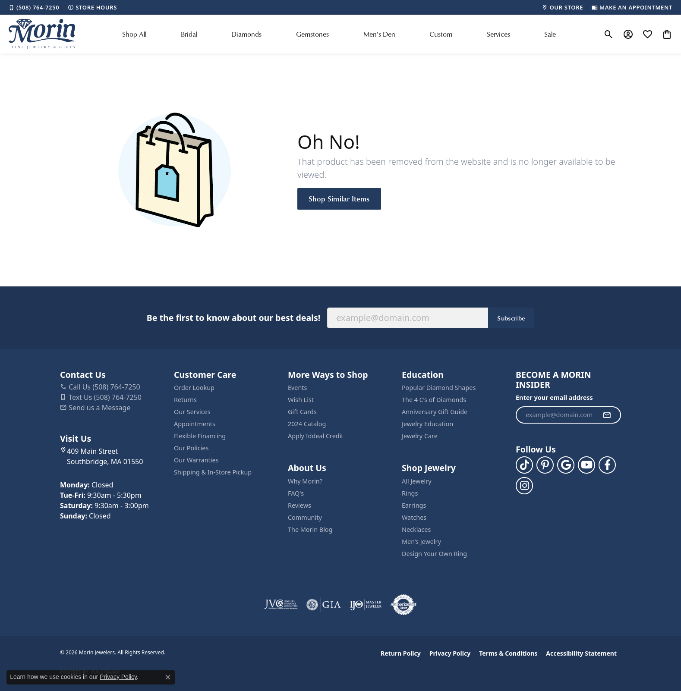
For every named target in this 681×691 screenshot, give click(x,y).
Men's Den (379, 34)
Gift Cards (302, 412)
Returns (185, 400)
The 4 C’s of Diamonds (434, 400)
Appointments (194, 424)
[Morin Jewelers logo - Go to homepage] (41, 34)
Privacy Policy (449, 653)
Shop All (134, 34)
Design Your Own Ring (434, 554)
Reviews (299, 505)
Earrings (414, 505)
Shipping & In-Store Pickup (213, 472)
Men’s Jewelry (421, 541)
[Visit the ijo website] (366, 605)
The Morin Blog (310, 529)
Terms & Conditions (508, 653)
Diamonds (246, 34)
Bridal (189, 34)
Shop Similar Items (339, 198)
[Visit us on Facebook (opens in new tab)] (607, 465)
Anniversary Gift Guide (434, 412)
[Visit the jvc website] (281, 605)
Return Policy (401, 653)
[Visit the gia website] (323, 605)
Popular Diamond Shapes (439, 387)
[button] (608, 34)
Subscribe (511, 318)
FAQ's (296, 493)
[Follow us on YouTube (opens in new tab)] (586, 465)
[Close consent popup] (167, 677)
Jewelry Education (427, 424)
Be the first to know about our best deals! (233, 318)
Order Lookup (194, 387)
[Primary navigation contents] (339, 34)
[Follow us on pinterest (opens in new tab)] (545, 465)
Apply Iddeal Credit (316, 436)
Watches (414, 517)
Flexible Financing (200, 436)
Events (297, 387)
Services (498, 34)
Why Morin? (305, 481)
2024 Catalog (307, 424)
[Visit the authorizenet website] (403, 605)
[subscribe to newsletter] (606, 415)
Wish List (301, 400)
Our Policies (191, 448)
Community (305, 517)
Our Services (192, 412)
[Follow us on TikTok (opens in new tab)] (524, 465)
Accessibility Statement (581, 653)
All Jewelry (417, 481)
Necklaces (416, 529)
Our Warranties (196, 460)
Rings (410, 493)
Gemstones (312, 34)
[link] (34, 7)
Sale (550, 34)
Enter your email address (554, 397)
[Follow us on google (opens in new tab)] (565, 465)
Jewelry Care (420, 436)
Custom (440, 34)
